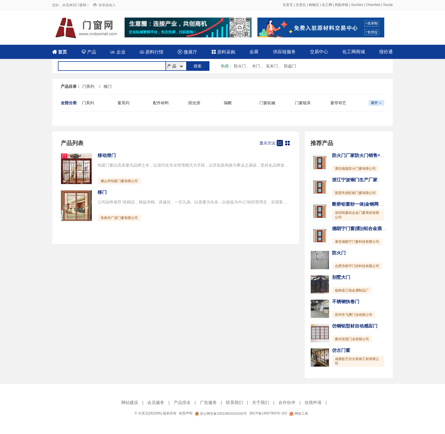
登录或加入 (107, 5)
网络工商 (298, 414)
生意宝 (288, 5)
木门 (256, 66)
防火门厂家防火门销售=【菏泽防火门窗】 (374, 155)
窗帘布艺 (338, 103)
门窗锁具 (303, 103)
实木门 (272, 66)
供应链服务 (284, 51)
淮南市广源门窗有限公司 (119, 218)
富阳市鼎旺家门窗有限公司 (355, 193)
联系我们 (234, 402)
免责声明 (185, 413)
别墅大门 (341, 277)
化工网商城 (353, 51)
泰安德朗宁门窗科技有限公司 (357, 242)
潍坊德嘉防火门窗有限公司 (355, 169)
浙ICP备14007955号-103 (268, 413)
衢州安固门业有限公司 (352, 339)
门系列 (88, 86)
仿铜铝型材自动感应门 (354, 326)
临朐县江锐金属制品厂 (352, 290)
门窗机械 (267, 103)
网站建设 (129, 402)
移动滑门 (107, 155)
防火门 (240, 66)
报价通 (386, 51)
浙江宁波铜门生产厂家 (354, 179)
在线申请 (313, 402)
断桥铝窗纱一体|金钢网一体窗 (362, 204)
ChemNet (373, 5)
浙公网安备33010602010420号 (221, 414)
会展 (254, 51)
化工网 (327, 5)
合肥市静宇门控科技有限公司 (357, 266)
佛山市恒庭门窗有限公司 (119, 181)
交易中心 (319, 51)
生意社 (301, 5)
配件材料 (161, 103)
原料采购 (223, 52)
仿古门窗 (341, 350)
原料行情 (151, 52)
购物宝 (314, 5)
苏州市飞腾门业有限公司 (353, 315)
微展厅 (187, 52)
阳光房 (194, 103)
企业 (117, 52)
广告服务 (208, 402)
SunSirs (357, 5)
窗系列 (123, 103)
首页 (59, 52)
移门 (108, 86)
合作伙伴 (286, 402)
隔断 (228, 103)
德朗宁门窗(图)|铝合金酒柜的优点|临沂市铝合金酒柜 (385, 228)
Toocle (388, 5)
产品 (88, 52)
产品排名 (182, 402)
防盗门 (290, 66)
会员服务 (155, 402)
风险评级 (341, 5)
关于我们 (260, 402)
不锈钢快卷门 (345, 301)
